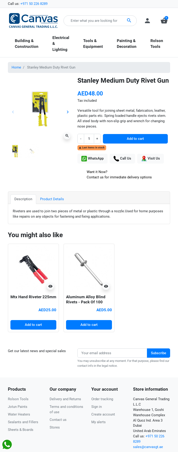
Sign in (96, 407)
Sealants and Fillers (23, 422)
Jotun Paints (17, 407)
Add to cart (135, 139)
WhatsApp (92, 158)
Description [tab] (23, 199)
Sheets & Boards (20, 430)
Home (16, 67)
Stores (55, 427)
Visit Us (150, 158)
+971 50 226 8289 (34, 4)
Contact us (58, 420)
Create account (103, 414)
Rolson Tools (18, 399)
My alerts (98, 422)
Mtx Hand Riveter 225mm (33, 297)
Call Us (122, 158)
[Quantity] (89, 138)
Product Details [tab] (52, 199)
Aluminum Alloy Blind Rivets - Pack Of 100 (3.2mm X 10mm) (85, 302)
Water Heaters (19, 414)
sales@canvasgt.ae (148, 447)
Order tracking (102, 399)
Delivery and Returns (65, 399)
